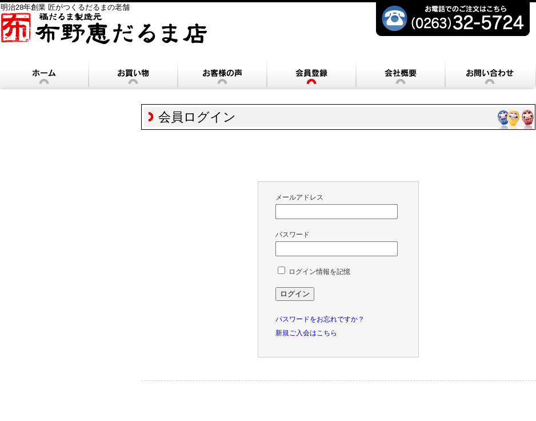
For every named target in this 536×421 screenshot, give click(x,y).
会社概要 (400, 74)
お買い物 (133, 74)
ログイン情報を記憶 (314, 272)
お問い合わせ (489, 74)
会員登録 (311, 74)
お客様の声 (222, 74)
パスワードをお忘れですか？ (320, 319)
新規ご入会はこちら (306, 333)
